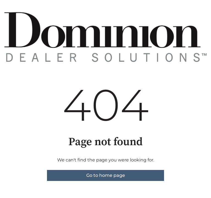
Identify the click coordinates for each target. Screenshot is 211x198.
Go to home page (105, 175)
